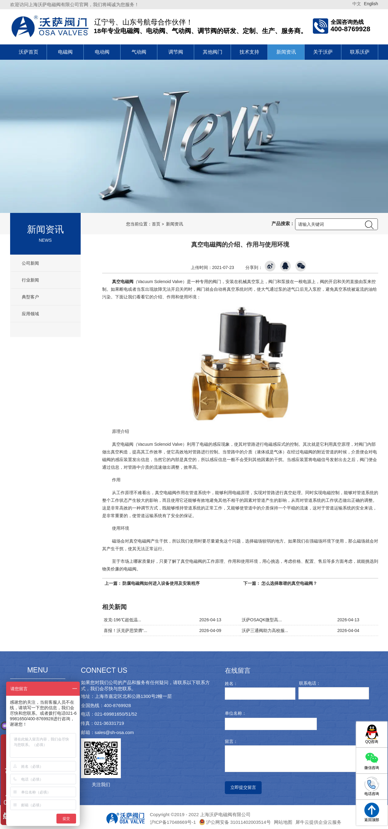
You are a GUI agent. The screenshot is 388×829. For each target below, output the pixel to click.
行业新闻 (30, 280)
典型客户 (30, 296)
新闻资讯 (286, 52)
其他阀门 (212, 52)
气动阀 (139, 52)
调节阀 (175, 52)
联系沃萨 (360, 52)
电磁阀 (65, 52)
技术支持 (249, 52)
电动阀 (102, 52)
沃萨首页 (28, 52)
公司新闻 (30, 263)
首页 (156, 223)
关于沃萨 (323, 52)
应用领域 (30, 313)
